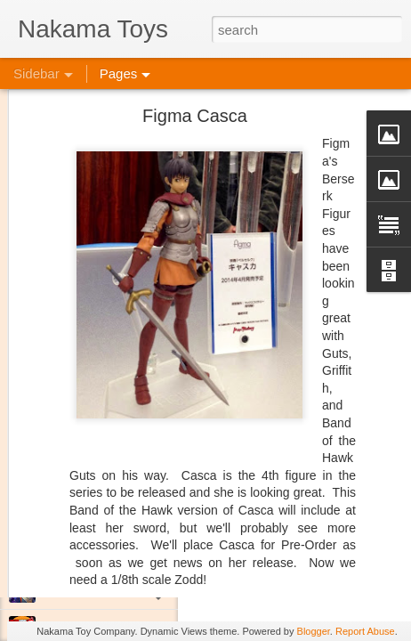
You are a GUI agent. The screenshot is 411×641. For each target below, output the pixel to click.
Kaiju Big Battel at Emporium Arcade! (131, 549)
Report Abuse (365, 631)
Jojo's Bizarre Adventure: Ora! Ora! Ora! (138, 589)
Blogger (313, 631)
